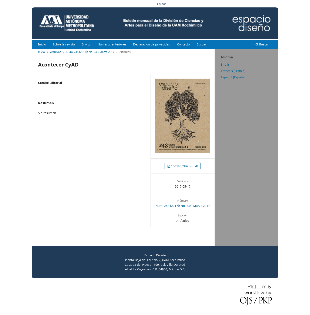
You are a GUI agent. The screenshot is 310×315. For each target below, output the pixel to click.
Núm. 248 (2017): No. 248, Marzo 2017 (90, 52)
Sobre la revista (64, 44)
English (226, 64)
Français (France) (233, 71)
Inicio (42, 44)
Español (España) (233, 77)
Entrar (161, 4)
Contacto (183, 44)
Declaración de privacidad (151, 44)
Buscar (201, 44)
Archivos (55, 52)
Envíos (86, 44)
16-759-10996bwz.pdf (184, 166)
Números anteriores (112, 44)
